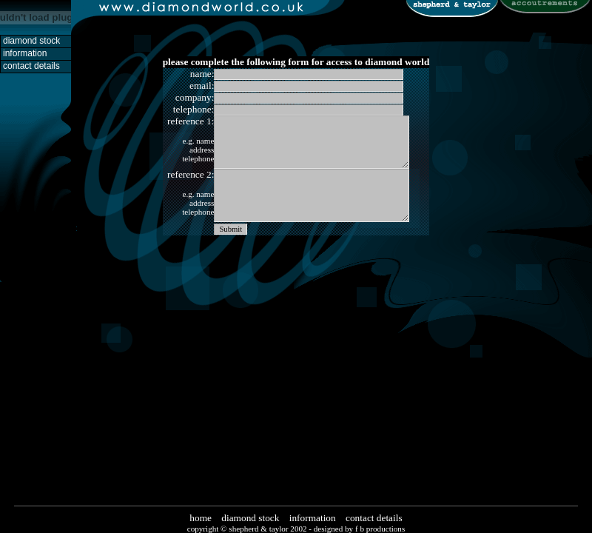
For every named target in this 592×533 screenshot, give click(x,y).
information (312, 517)
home (200, 517)
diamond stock (250, 517)
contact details (374, 517)
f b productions (380, 528)
